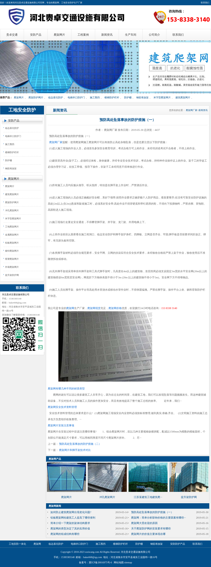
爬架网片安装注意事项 (61, 425)
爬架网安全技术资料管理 (62, 407)
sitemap (128, 562)
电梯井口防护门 (76, 97)
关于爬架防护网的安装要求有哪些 (151, 528)
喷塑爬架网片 (12, 259)
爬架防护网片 (35, 97)
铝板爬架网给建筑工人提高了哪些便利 (72, 517)
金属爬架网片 (12, 234)
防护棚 (128, 97)
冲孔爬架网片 (12, 210)
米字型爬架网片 (162, 97)
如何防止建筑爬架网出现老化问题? (70, 512)
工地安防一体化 (17, 544)
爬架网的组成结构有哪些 (64, 534)
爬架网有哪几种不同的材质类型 (66, 388)
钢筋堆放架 (142, 97)
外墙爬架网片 (12, 267)
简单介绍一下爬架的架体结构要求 (70, 523)
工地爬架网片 (12, 226)
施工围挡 (95, 97)
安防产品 (13, 120)
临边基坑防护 (55, 97)
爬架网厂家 (191, 110)
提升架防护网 (12, 275)
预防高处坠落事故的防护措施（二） (80, 444)
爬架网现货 (94, 308)
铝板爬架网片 (12, 242)
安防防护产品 (177, 544)
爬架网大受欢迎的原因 (144, 523)
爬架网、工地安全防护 (63, 2)
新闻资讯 (203, 110)
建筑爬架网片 (182, 97)
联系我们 (205, 2)
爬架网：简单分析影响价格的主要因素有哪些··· (158, 517)
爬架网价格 (115, 308)
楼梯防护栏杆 (111, 97)
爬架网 (70, 308)
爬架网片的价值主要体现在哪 (148, 534)
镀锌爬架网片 (12, 251)
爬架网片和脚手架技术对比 (75, 450)
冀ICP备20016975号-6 (100, 562)
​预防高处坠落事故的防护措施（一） (152, 512)
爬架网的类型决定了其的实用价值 (70, 528)
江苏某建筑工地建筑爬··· (148, 497)
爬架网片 (19, 97)
